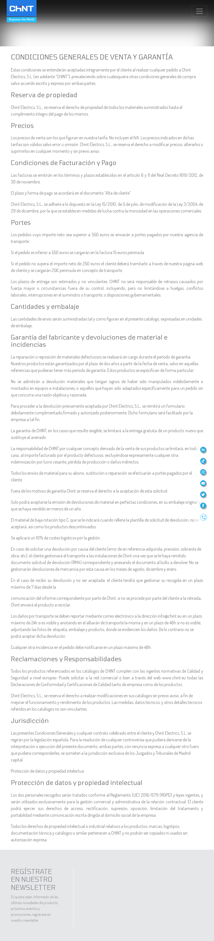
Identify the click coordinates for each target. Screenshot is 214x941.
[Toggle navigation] (199, 11)
